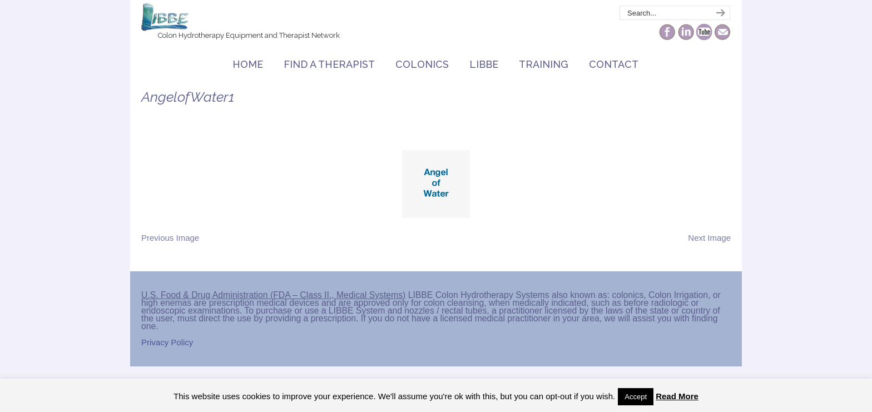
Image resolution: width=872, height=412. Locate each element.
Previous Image (170, 237)
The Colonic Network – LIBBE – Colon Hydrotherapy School (165, 17)
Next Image (709, 237)
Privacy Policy (167, 342)
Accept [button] (636, 397)
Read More (677, 396)
